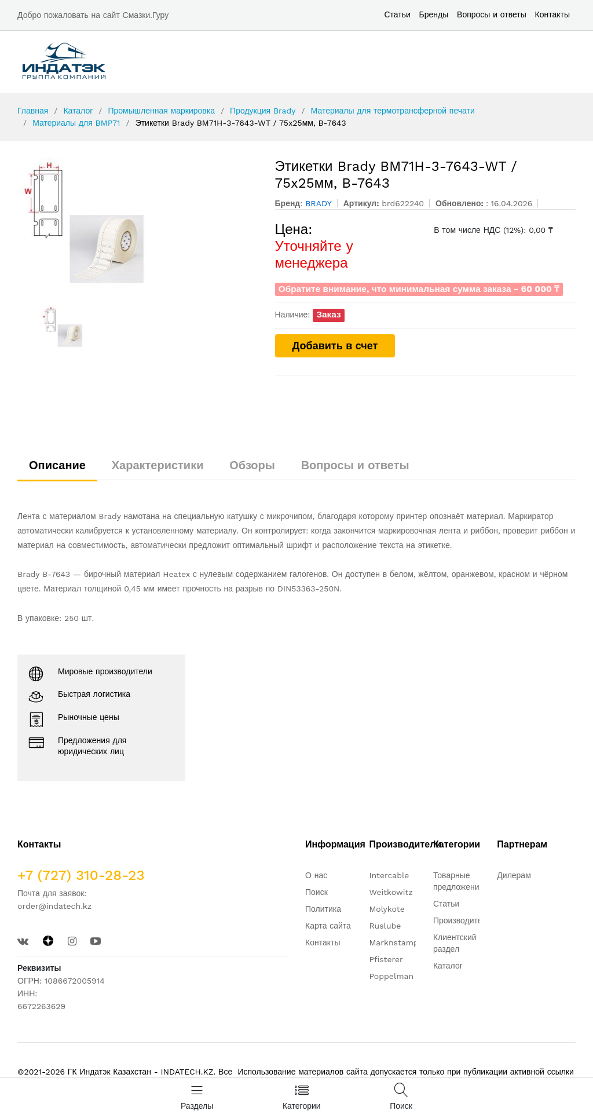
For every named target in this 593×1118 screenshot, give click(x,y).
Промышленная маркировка (161, 110)
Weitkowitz (390, 892)
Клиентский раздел (455, 943)
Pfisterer (385, 959)
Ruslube (385, 925)
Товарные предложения (458, 881)
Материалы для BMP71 (76, 122)
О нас (316, 875)
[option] (137, 223)
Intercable (389, 875)
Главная (32, 110)
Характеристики (158, 465)
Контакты (552, 14)
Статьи (397, 14)
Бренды (434, 14)
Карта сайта (328, 925)
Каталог (78, 110)
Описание (57, 465)
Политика (323, 909)
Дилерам (513, 875)
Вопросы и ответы (491, 14)
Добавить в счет (335, 345)
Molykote (386, 909)
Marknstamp (393, 942)
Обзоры (252, 465)
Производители (462, 920)
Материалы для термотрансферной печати (393, 110)
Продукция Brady (262, 110)
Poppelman (391, 976)
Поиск (316, 892)
